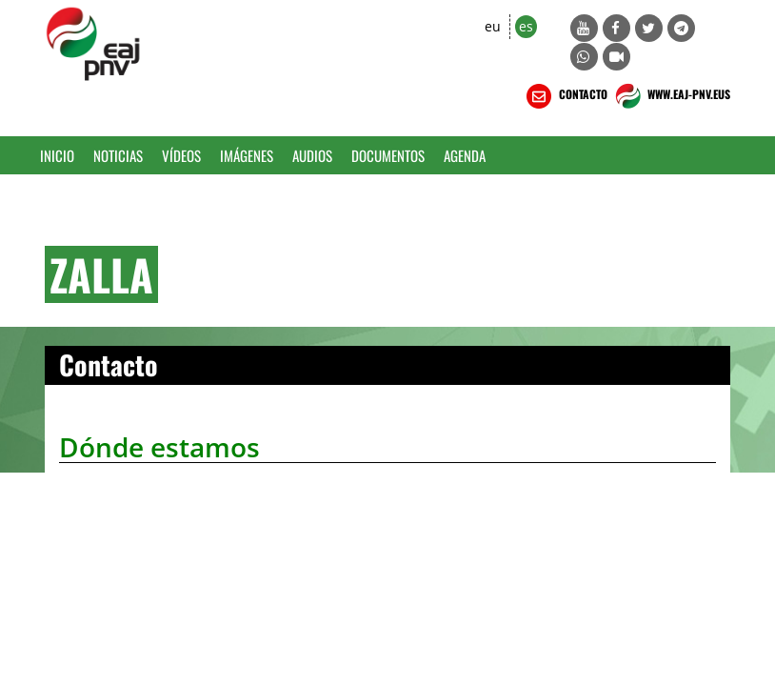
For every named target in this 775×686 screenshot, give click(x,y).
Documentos (388, 155)
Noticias (118, 155)
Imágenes (246, 155)
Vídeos (181, 155)
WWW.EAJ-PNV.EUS (670, 96)
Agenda (465, 155)
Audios (312, 155)
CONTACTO (565, 96)
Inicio (57, 155)
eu (493, 26)
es (526, 26)
